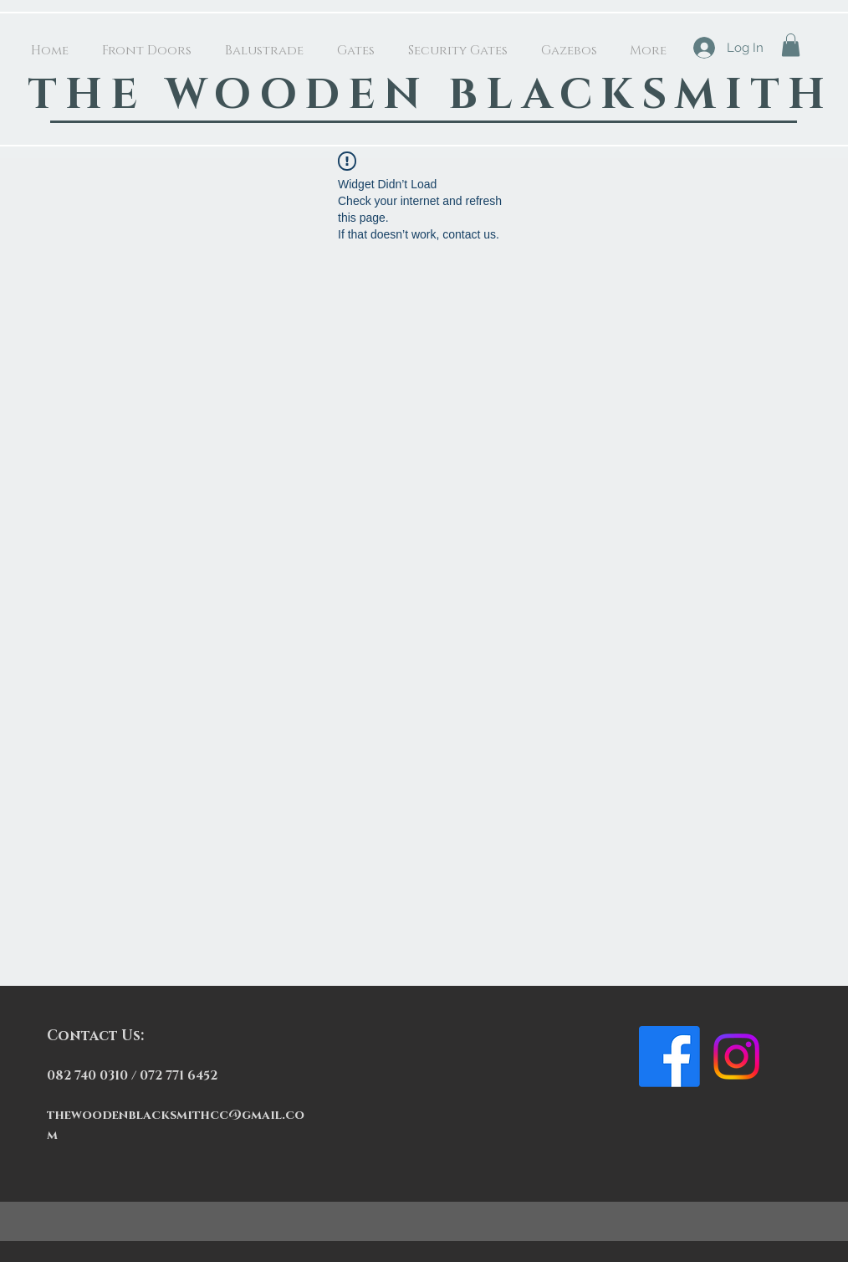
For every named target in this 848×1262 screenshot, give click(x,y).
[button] (790, 44)
